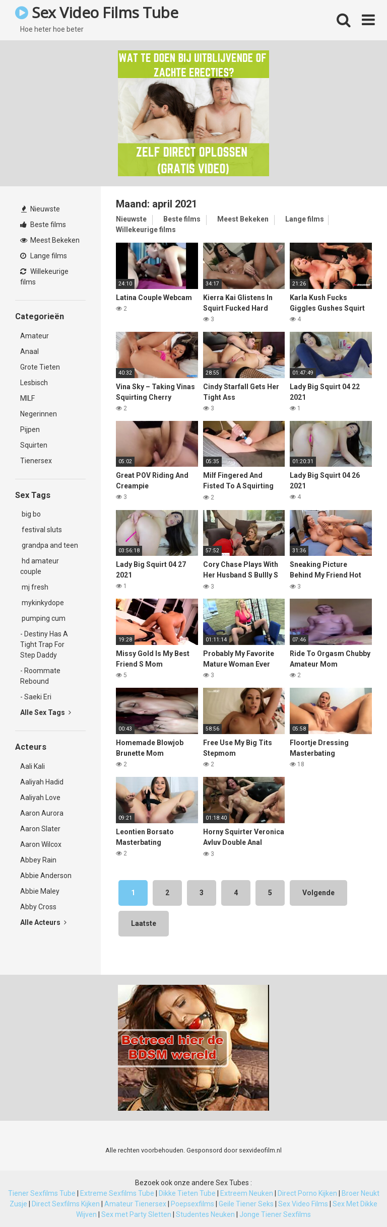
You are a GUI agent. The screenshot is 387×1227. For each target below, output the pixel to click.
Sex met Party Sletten (136, 1214)
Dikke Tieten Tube (187, 1193)
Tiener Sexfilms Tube (42, 1193)
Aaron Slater (40, 829)
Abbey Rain (38, 860)
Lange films (43, 256)
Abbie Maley (39, 891)
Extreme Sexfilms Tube (117, 1193)
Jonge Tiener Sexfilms (275, 1214)
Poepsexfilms (192, 1204)
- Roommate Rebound (40, 676)
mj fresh (34, 587)
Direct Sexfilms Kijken (66, 1204)
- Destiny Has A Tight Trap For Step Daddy (44, 644)
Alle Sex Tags (45, 712)
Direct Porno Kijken (307, 1193)
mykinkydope (42, 603)
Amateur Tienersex (135, 1204)
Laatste (143, 923)
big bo (30, 514)
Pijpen (30, 429)
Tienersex (36, 461)
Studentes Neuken (205, 1214)
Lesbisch (34, 383)
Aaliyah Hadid (41, 782)
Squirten (33, 445)
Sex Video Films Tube (96, 12)
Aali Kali (32, 766)
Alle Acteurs (43, 922)
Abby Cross (38, 907)
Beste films (43, 225)
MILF (27, 398)
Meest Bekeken (50, 240)
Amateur (34, 336)
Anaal (29, 351)
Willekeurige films (44, 276)
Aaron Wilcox (40, 844)
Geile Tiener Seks (246, 1204)
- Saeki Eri (35, 697)
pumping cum (43, 618)
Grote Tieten (40, 367)
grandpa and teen (49, 545)
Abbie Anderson (46, 876)
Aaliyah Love (40, 797)
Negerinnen (38, 414)
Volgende (318, 893)
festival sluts (41, 530)
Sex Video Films (303, 1204)
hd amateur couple (39, 566)
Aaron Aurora (41, 813)
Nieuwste (40, 209)
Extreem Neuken (246, 1193)
